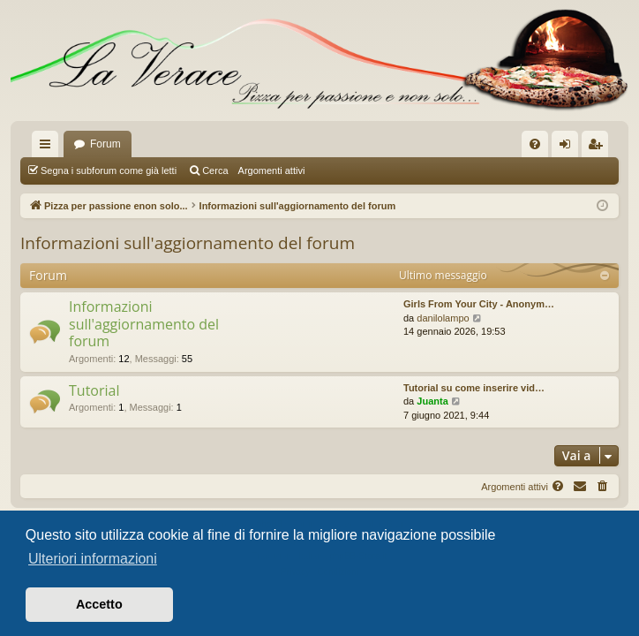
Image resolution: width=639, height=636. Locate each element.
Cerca (215, 170)
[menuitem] (535, 144)
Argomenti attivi (271, 170)
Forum (105, 144)
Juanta (432, 401)
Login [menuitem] (569, 147)
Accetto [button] (99, 604)
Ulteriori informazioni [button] (92, 558)
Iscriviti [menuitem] (599, 147)
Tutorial (94, 390)
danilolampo (443, 318)
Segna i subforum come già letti (109, 170)
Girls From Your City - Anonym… (478, 304)
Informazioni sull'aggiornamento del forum (187, 242)
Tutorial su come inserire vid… (474, 387)
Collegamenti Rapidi (48, 147)
